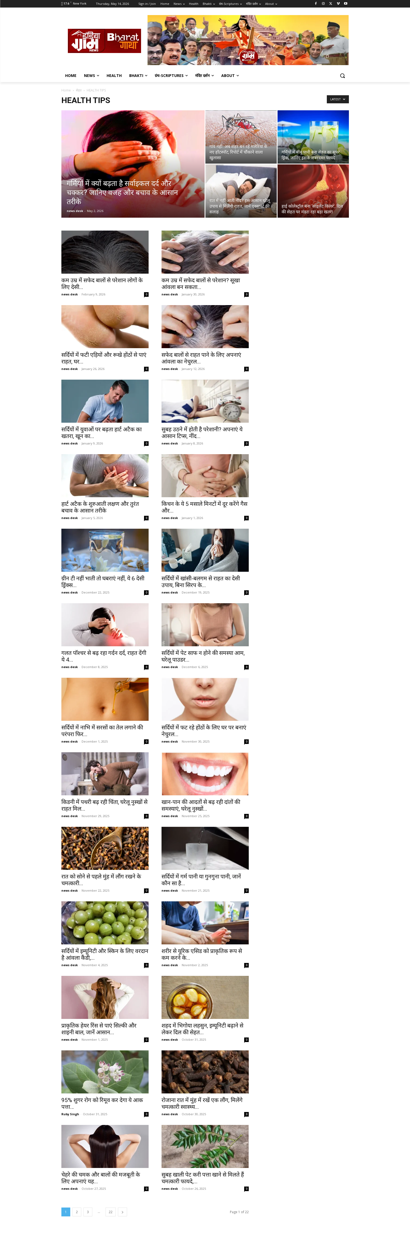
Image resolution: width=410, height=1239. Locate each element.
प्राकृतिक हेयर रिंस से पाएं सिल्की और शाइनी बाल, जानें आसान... (98, 1029)
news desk (75, 211)
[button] (342, 75)
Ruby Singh (70, 1114)
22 (111, 1212)
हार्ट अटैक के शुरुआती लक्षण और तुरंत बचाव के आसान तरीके (100, 507)
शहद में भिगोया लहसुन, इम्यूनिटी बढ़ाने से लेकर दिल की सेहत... (202, 1029)
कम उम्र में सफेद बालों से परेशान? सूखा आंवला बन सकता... (201, 283)
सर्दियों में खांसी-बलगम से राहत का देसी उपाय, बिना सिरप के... (201, 581)
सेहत (79, 90)
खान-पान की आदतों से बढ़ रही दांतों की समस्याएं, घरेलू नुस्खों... (201, 805)
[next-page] (122, 1212)
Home (66, 90)
